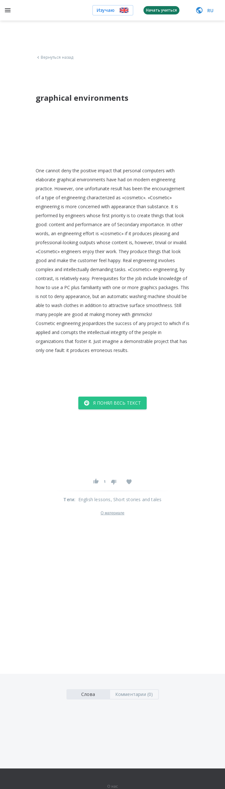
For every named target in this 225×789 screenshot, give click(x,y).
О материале (112, 513)
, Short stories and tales (136, 499)
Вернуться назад (55, 57)
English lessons (94, 499)
